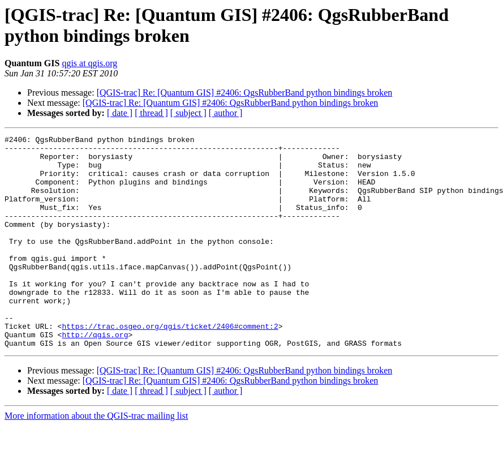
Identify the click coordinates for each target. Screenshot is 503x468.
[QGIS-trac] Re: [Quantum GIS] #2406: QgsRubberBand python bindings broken (245, 92)
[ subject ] (188, 113)
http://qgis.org (95, 375)
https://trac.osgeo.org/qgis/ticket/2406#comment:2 (170, 365)
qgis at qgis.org (89, 63)
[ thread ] (151, 113)
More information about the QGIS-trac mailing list (96, 458)
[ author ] (226, 113)
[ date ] (119, 113)
